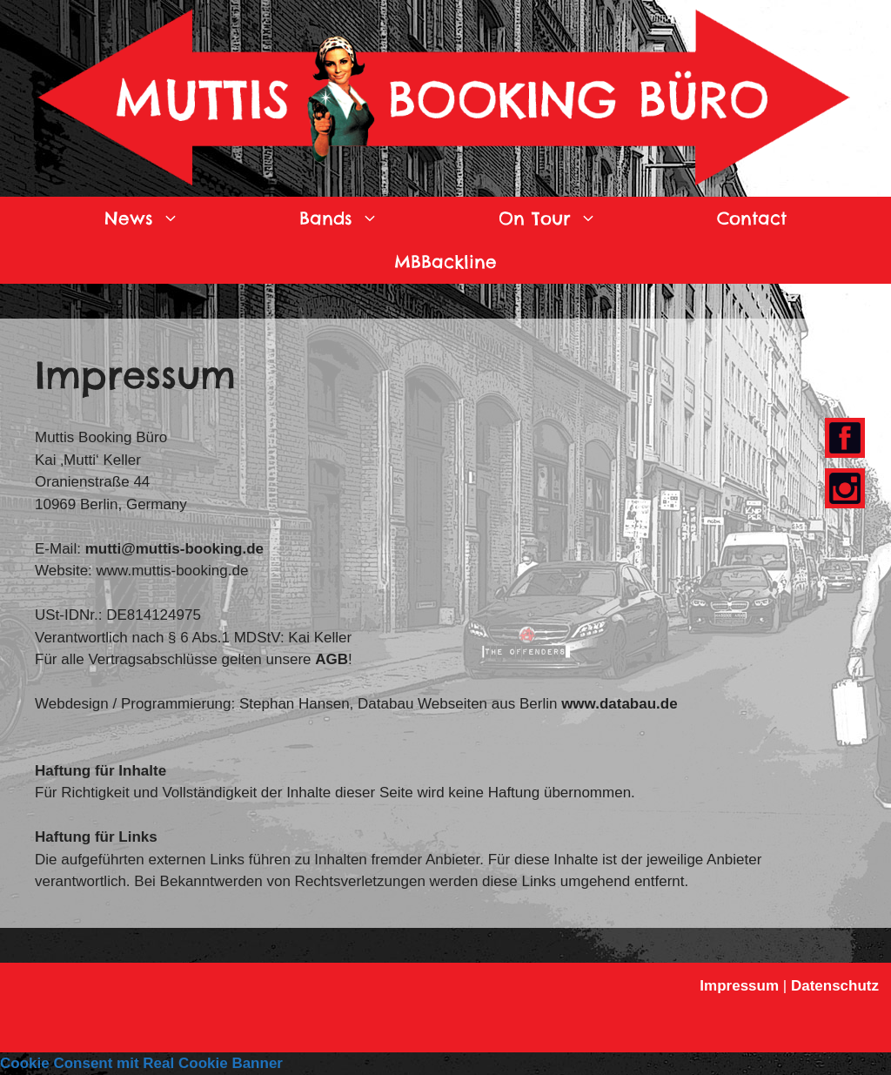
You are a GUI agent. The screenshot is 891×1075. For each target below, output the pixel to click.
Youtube (841, 489)
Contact (752, 218)
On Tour (578, 218)
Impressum (739, 986)
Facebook (843, 439)
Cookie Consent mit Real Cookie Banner (141, 1063)
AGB (331, 659)
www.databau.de (619, 703)
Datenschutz (835, 986)
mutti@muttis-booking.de (174, 549)
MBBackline (445, 261)
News (171, 218)
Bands (369, 218)
